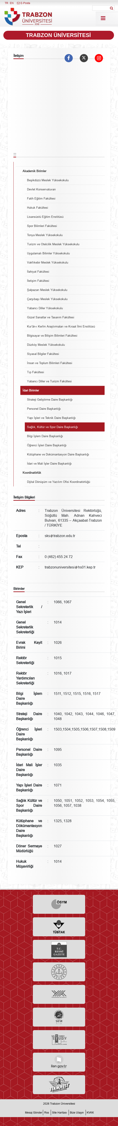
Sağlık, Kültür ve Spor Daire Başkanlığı (52, 427)
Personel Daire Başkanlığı (44, 408)
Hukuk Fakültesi (37, 207)
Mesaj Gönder (33, 1112)
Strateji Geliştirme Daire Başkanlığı (50, 399)
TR (6, 3)
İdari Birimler (31, 390)
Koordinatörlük (32, 472)
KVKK (90, 1112)
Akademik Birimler (34, 171)
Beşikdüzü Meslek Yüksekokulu (48, 180)
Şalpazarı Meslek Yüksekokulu (47, 290)
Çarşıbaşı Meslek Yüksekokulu (47, 299)
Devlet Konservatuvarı (41, 189)
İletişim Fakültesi (38, 280)
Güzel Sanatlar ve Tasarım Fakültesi (50, 317)
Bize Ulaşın (77, 1112)
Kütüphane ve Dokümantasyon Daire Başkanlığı (58, 454)
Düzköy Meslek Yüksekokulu (46, 344)
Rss (46, 1112)
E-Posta (23, 3)
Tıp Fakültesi (35, 372)
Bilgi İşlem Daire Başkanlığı (45, 436)
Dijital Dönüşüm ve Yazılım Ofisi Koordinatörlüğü (58, 482)
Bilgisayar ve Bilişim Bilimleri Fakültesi (52, 335)
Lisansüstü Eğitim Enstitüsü (45, 216)
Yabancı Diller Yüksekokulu (45, 308)
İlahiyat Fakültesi (38, 271)
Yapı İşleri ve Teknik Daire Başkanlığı (51, 418)
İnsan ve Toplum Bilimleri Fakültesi (49, 363)
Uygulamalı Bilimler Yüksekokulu (48, 253)
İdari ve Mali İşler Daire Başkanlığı (49, 463)
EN (12, 3)
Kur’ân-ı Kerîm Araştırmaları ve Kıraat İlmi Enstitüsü (61, 326)
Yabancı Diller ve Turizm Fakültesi (49, 381)
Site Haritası (59, 1112)
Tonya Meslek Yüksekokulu (45, 235)
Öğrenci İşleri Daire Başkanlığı (47, 445)
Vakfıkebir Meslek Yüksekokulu (47, 262)
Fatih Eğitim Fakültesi (41, 198)
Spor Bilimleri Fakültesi (42, 226)
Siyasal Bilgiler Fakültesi (43, 354)
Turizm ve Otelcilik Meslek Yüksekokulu (53, 244)
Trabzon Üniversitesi (62, 1103)
